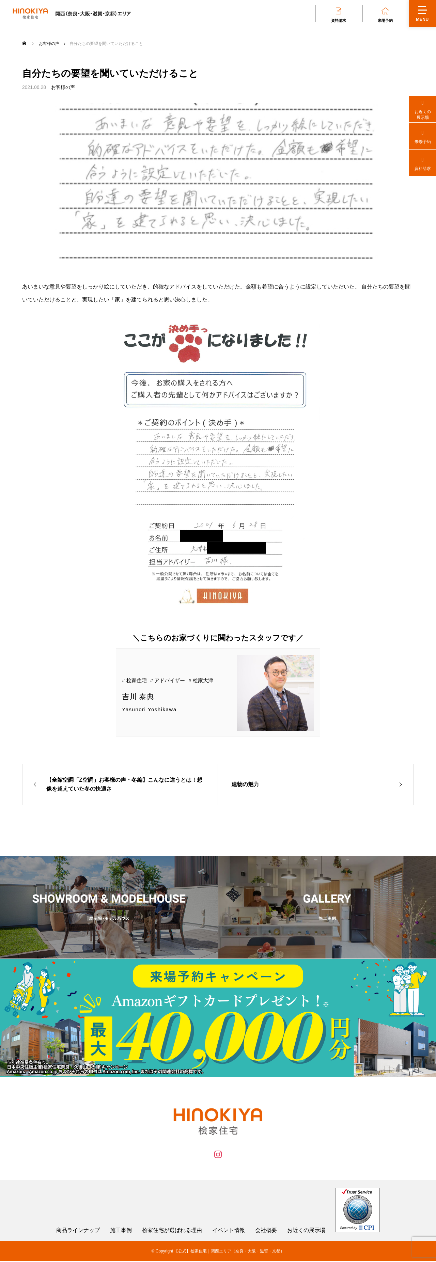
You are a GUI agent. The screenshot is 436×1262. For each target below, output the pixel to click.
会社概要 (266, 1231)
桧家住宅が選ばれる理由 (172, 1231)
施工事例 (121, 1231)
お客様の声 (63, 87)
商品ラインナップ (78, 1231)
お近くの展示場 (306, 1231)
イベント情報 (228, 1231)
